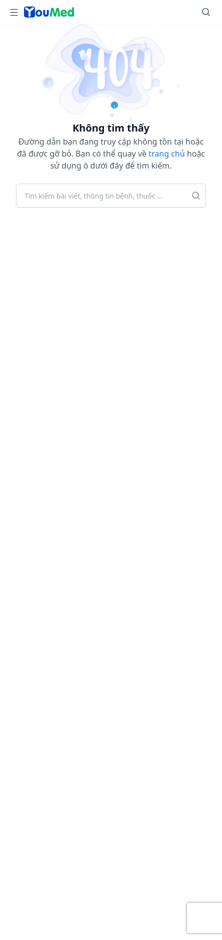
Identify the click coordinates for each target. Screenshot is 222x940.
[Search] (206, 12)
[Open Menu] (14, 12)
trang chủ (166, 153)
